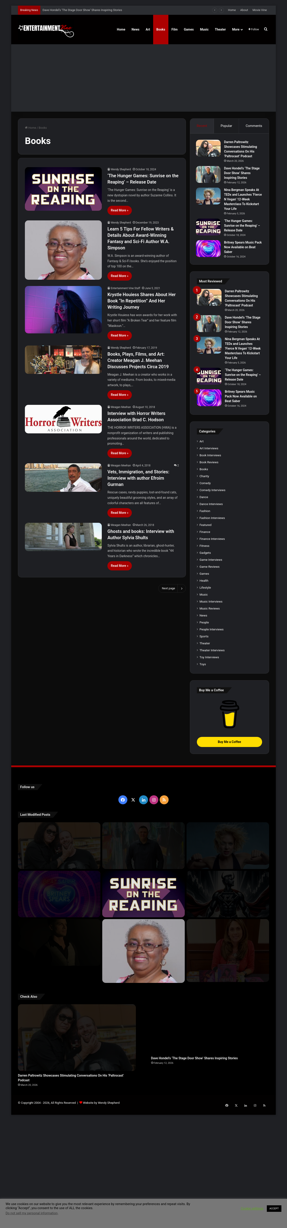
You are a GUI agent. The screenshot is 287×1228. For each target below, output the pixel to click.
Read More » (119, 210)
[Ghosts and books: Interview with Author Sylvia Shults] (63, 537)
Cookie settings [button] (252, 1208)
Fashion (205, 654)
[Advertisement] (143, 78)
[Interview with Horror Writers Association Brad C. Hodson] (63, 419)
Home (232, 10)
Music (204, 29)
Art (148, 29)
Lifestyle (205, 730)
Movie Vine (259, 10)
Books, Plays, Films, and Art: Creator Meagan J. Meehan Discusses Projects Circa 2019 (138, 360)
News (135, 29)
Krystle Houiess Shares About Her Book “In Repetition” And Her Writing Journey (141, 301)
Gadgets (205, 696)
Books (160, 29)
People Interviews (212, 772)
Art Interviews (209, 591)
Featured (205, 668)
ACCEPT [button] (274, 1208)
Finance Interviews (212, 682)
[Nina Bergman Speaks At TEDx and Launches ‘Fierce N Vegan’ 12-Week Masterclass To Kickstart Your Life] (209, 196)
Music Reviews (210, 751)
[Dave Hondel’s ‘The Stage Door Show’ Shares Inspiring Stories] (209, 175)
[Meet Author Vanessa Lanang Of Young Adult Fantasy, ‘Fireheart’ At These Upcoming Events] (228, 1087)
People (204, 765)
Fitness (204, 689)
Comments (254, 126)
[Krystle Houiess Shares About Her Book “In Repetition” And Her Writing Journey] (63, 309)
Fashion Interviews (212, 661)
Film (175, 29)
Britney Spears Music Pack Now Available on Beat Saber (241, 247)
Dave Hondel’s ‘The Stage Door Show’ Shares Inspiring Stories (82, 10)
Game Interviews (211, 703)
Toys (203, 807)
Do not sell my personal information (32, 1213)
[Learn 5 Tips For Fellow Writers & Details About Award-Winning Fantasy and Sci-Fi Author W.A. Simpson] (63, 250)
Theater (220, 29)
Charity (204, 619)
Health (204, 723)
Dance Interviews (211, 647)
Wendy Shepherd (121, 169)
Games (189, 29)
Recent (202, 126)
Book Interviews (210, 598)
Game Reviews (210, 710)
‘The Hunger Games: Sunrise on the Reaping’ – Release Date (243, 226)
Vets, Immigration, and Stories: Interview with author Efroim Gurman (138, 478)
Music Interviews (211, 744)
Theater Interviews (212, 793)
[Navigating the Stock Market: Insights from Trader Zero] (228, 1037)
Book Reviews (209, 605)
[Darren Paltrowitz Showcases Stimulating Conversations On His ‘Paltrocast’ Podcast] (209, 148)
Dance (204, 640)
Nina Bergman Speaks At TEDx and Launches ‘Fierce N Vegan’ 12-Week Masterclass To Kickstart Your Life (243, 200)
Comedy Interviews (213, 633)
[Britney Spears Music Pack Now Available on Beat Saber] (209, 249)
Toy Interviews (209, 800)
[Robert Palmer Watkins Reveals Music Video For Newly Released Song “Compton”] (59, 1085)
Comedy (205, 626)
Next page (172, 588)
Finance (205, 675)
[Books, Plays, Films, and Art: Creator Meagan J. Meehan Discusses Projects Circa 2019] (63, 360)
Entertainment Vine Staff (125, 288)
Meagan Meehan (121, 407)
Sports (204, 779)
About (244, 10)
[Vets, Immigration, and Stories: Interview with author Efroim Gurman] (63, 477)
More (235, 29)
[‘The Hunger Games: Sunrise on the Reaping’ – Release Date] (63, 189)
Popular (226, 126)
